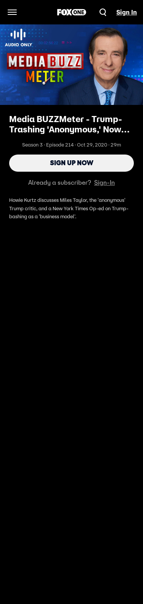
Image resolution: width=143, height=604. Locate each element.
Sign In (126, 12)
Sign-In (104, 182)
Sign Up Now (71, 163)
